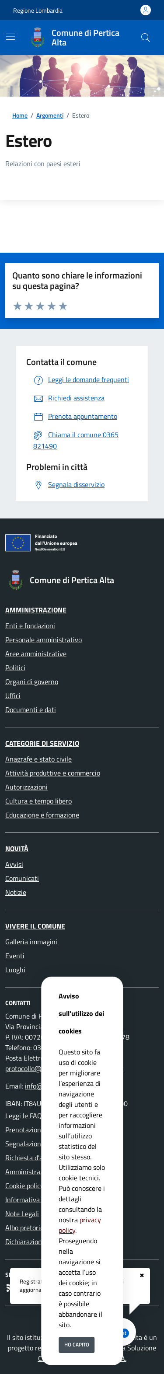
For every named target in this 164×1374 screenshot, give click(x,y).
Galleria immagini (31, 941)
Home (20, 115)
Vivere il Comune (35, 926)
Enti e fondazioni (30, 625)
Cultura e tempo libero (38, 801)
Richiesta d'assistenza (37, 1157)
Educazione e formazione (42, 815)
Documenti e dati (30, 709)
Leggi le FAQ (23, 1115)
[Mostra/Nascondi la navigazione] (10, 36)
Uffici (13, 695)
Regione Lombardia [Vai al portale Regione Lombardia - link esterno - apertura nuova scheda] (38, 10)
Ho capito (76, 1344)
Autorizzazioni (26, 787)
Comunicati (22, 878)
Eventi (14, 955)
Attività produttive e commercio (52, 773)
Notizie (15, 892)
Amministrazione (35, 610)
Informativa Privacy (34, 1199)
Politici (15, 667)
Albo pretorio (24, 1227)
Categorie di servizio (42, 743)
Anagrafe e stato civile (38, 759)
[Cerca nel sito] (145, 37)
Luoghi (15, 969)
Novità (16, 848)
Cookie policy (24, 1185)
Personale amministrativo (43, 639)
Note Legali (22, 1213)
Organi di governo (31, 681)
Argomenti (49, 115)
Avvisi (14, 864)
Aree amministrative (35, 653)
